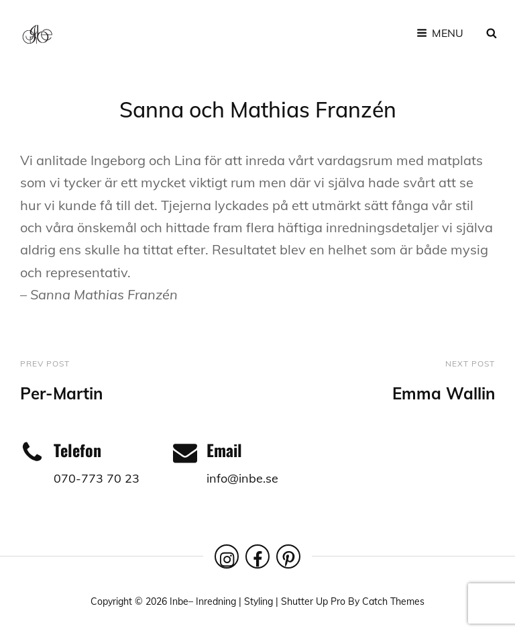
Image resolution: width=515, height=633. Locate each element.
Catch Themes (393, 601)
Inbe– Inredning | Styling (221, 601)
